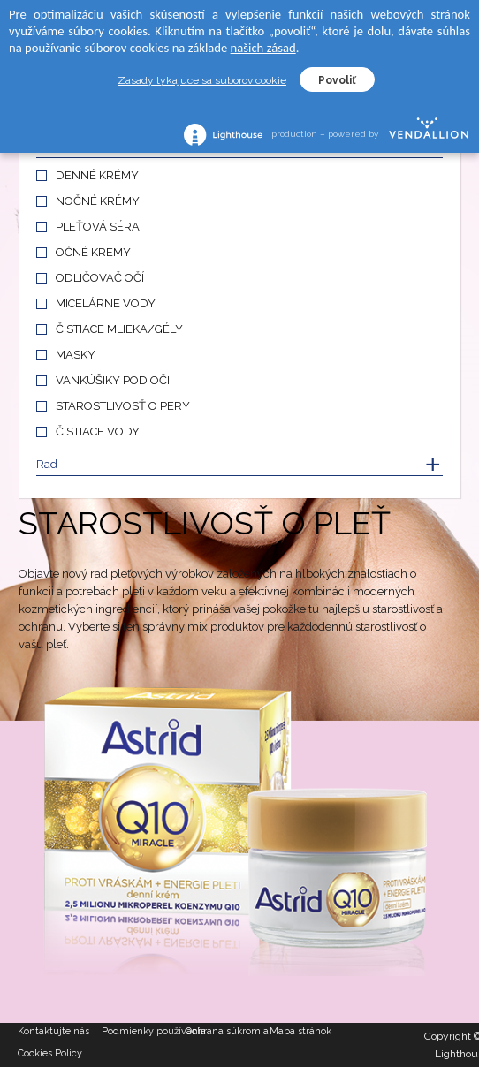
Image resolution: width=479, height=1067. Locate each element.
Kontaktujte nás (53, 1031)
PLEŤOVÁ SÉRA (98, 226)
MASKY (75, 354)
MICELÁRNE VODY (106, 303)
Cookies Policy (50, 1053)
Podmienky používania (144, 1031)
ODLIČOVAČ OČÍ (100, 277)
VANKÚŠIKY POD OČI (113, 380)
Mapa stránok (300, 1031)
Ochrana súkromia (227, 1031)
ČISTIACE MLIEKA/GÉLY (119, 329)
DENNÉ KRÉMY (97, 175)
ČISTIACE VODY (98, 431)
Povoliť (337, 80)
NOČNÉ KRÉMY (98, 201)
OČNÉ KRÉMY (93, 252)
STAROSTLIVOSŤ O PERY (123, 405)
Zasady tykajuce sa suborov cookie (202, 80)
